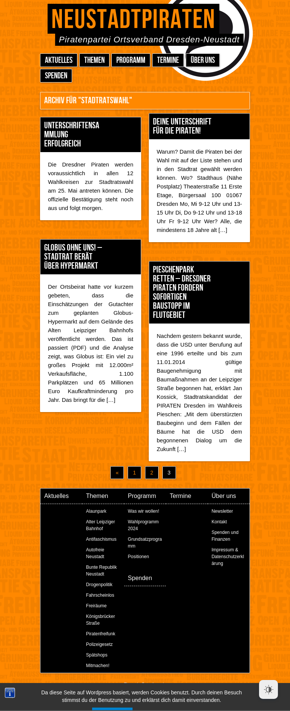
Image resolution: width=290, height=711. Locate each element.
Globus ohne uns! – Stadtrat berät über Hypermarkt (73, 256)
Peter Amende (154, 684)
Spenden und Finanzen (224, 536)
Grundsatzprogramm (145, 543)
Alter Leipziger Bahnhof (100, 525)
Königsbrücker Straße (100, 620)
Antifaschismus (101, 539)
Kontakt (219, 521)
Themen (94, 60)
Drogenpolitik (99, 584)
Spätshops (97, 655)
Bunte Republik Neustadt (101, 571)
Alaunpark (96, 511)
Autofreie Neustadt (95, 553)
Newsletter (222, 511)
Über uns (203, 60)
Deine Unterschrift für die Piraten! (182, 126)
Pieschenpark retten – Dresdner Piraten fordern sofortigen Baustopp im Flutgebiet (182, 292)
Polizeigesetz (99, 644)
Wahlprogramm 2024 (143, 525)
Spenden (56, 76)
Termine (168, 60)
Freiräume (96, 605)
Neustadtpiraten (133, 19)
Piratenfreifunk (100, 633)
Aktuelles (58, 60)
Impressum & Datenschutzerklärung (227, 556)
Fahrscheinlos (100, 595)
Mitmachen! (98, 665)
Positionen (138, 556)
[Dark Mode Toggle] (268, 689)
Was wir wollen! (143, 511)
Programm (130, 60)
